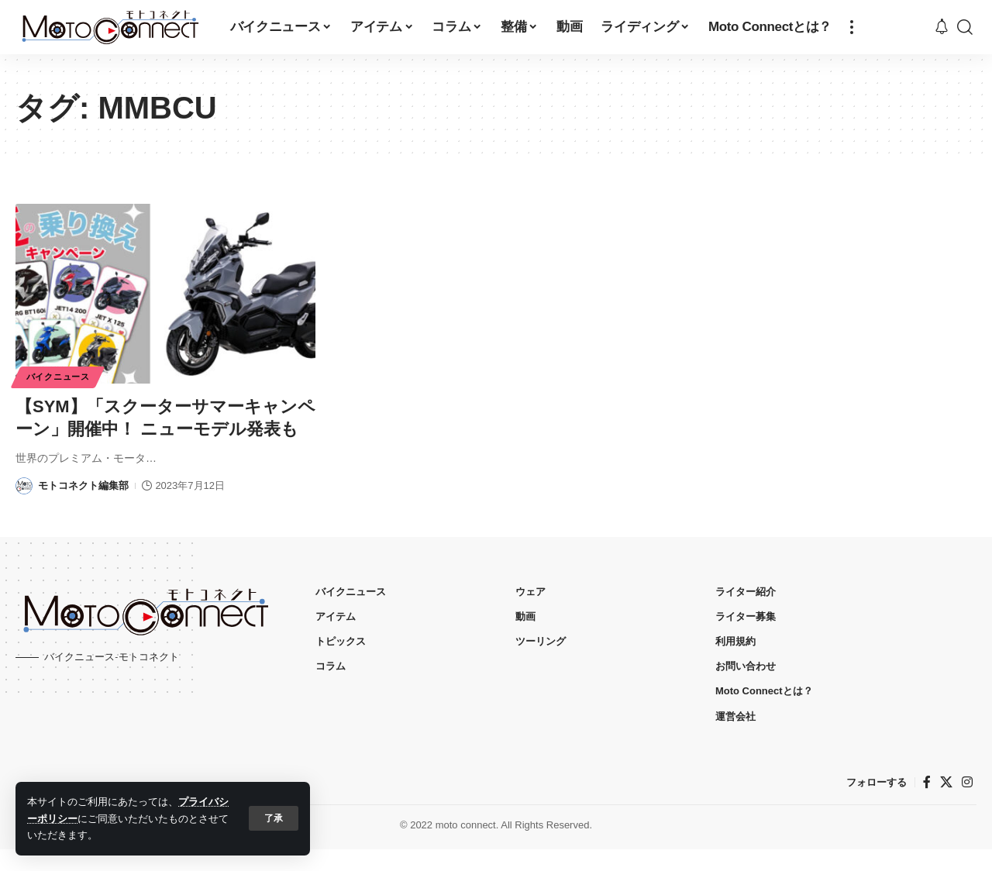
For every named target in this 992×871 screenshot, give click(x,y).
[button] (273, 818)
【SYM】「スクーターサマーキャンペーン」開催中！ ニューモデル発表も (157, 428)
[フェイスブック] (927, 804)
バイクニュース (60, 376)
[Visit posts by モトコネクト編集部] (24, 508)
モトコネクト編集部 (83, 508)
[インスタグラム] (967, 804)
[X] (946, 804)
